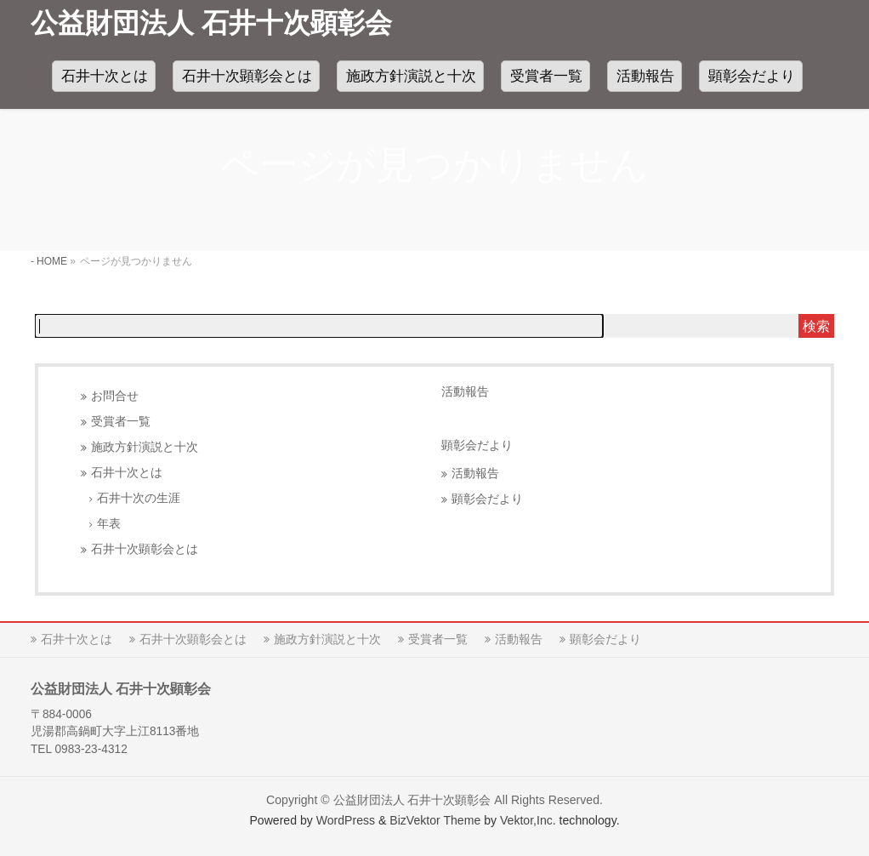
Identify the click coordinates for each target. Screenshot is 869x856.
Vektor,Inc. (528, 820)
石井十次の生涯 (138, 498)
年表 (109, 523)
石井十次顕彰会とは (144, 549)
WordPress (345, 820)
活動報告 (465, 391)
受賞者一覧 (121, 421)
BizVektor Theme (434, 820)
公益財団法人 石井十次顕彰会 (211, 23)
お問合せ (115, 396)
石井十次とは (126, 472)
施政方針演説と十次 (144, 447)
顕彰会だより (487, 499)
